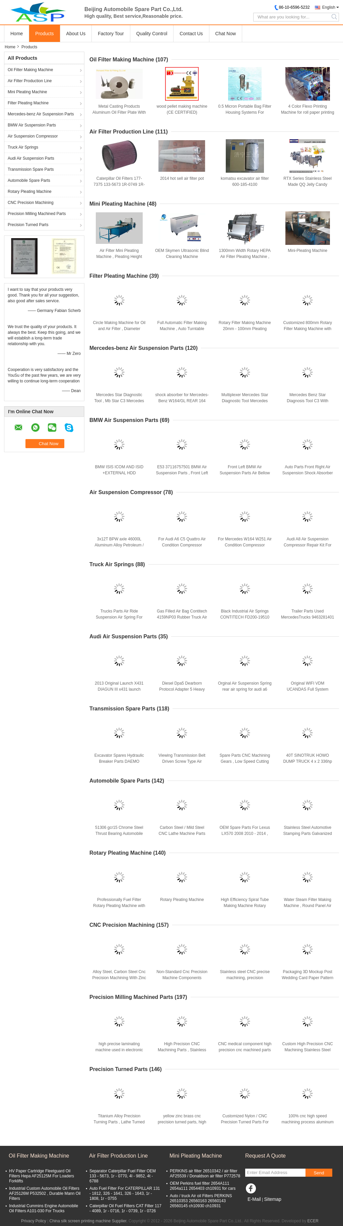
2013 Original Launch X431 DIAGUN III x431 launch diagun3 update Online (119, 689)
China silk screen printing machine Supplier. (89, 1221)
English (328, 7)
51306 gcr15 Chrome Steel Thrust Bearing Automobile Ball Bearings (119, 833)
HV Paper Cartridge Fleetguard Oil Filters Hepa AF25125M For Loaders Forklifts (41, 1176)
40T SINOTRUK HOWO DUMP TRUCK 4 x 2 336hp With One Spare (307, 761)
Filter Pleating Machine (28, 103)
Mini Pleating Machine (27, 92)
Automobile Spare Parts (29, 180)
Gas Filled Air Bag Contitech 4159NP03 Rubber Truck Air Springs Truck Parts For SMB (182, 617)
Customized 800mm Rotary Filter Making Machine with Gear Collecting (307, 328)
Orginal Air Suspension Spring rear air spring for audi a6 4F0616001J (245, 689)
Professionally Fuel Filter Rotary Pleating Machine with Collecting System (119, 905)
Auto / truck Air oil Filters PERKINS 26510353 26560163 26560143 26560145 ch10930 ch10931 (201, 1200)
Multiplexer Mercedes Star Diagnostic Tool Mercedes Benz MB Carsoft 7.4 (244, 400)
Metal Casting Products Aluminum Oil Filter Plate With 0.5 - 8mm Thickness (119, 112)
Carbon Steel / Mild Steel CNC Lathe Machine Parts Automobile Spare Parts (182, 833)
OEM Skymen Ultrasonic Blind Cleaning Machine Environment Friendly (182, 256)
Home (16, 33)
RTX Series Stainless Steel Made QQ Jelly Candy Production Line (307, 184)
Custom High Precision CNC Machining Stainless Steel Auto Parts (307, 1050)
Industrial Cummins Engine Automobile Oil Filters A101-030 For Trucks (43, 1208)
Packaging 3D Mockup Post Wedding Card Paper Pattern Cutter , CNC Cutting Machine (307, 977)
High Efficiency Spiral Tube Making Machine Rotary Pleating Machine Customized (244, 905)
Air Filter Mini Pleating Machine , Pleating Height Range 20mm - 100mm (119, 256)
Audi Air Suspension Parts (31, 158)
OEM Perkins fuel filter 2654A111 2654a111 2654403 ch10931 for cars (202, 1186)
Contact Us (191, 33)
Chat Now (225, 33)
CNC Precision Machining (31, 202)
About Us (76, 33)
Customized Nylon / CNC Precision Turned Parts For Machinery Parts (245, 1122)
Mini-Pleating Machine (307, 250)
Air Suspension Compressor (33, 136)
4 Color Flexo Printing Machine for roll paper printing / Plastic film (307, 112)
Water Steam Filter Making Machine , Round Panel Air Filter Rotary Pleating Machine (308, 905)
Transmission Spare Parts (31, 169)
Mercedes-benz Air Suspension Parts (41, 114)
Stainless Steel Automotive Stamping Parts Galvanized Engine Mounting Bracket (307, 833)
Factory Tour (111, 33)
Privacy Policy (33, 1221)
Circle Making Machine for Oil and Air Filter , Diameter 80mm (119, 328)
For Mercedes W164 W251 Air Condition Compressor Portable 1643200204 (245, 545)
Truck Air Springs (23, 147)
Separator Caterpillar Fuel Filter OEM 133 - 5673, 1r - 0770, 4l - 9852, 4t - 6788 (122, 1176)
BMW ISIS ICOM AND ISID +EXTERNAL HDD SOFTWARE (119, 473)
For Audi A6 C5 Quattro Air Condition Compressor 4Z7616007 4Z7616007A (182, 545)
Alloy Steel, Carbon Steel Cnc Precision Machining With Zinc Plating (119, 977)
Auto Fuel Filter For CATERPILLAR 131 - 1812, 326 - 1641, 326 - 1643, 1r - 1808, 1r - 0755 (124, 1193)
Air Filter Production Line (30, 80)
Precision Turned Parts (28, 224)
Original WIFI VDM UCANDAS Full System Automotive (308, 689)
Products (44, 33)
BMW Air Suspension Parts (32, 125)
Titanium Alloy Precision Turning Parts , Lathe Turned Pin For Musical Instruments (119, 1122)
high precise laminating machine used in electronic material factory (119, 1050)
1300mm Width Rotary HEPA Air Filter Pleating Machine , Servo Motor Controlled (245, 256)
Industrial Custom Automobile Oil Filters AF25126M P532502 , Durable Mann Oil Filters (44, 1193)
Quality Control (151, 33)
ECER (313, 1221)
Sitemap (272, 1199)
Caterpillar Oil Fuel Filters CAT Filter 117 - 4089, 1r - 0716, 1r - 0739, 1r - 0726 (125, 1208)
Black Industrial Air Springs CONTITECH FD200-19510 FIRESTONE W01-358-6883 (244, 617)
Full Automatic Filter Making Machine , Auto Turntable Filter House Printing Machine (182, 328)
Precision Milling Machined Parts (37, 213)
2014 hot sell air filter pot (182, 178)
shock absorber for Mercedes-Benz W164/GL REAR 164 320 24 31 (182, 400)
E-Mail (254, 1199)
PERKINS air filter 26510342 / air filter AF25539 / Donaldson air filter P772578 (205, 1173)
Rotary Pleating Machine (30, 191)
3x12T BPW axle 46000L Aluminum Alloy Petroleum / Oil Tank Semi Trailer (119, 545)
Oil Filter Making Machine (30, 69)
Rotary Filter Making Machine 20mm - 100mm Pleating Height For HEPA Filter (245, 328)
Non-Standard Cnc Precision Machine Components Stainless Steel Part (181, 977)
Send (319, 1172)
